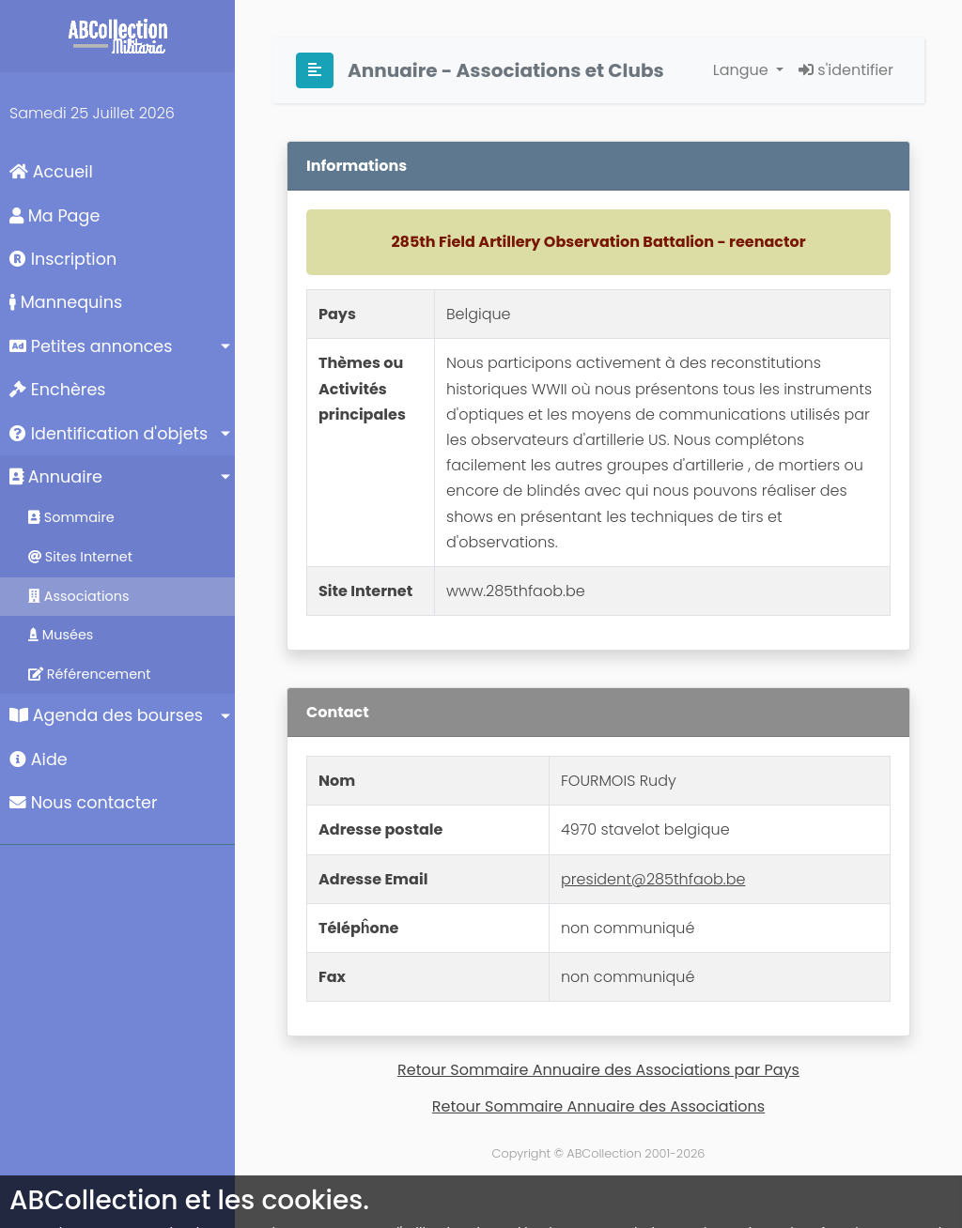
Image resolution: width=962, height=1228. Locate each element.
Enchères (57, 389)
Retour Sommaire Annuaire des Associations (598, 1106)
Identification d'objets (108, 433)
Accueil (51, 172)
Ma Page (54, 216)
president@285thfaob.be (653, 879)
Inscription (62, 259)
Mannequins (65, 302)
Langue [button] (742, 70)
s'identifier (846, 70)
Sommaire (71, 517)
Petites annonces (90, 346)
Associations (79, 596)
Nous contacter (83, 802)
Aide (38, 759)
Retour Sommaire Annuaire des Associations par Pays (598, 1070)
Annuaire (55, 477)
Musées (60, 634)
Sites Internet (80, 556)
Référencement (89, 674)
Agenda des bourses (106, 715)
